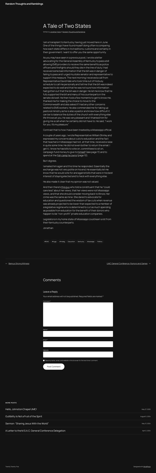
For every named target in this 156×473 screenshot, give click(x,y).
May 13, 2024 (146, 423)
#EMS (46, 241)
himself (81, 152)
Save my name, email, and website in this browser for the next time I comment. (71, 360)
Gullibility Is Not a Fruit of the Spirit (23, 416)
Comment (47, 301)
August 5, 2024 (145, 416)
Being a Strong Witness (19, 263)
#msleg (62, 241)
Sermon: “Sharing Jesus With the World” (27, 423)
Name (45, 329)
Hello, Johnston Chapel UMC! (21, 409)
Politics (99, 241)
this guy (65, 187)
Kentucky (81, 241)
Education (71, 241)
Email (45, 340)
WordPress (147, 467)
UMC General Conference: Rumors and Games (127, 263)
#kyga (54, 241)
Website (46, 350)
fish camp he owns (67, 155)
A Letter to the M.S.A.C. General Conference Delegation (35, 430)
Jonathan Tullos (55, 32)
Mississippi (90, 241)
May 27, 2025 (146, 409)
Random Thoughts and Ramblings (24, 3)
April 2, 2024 (146, 431)
